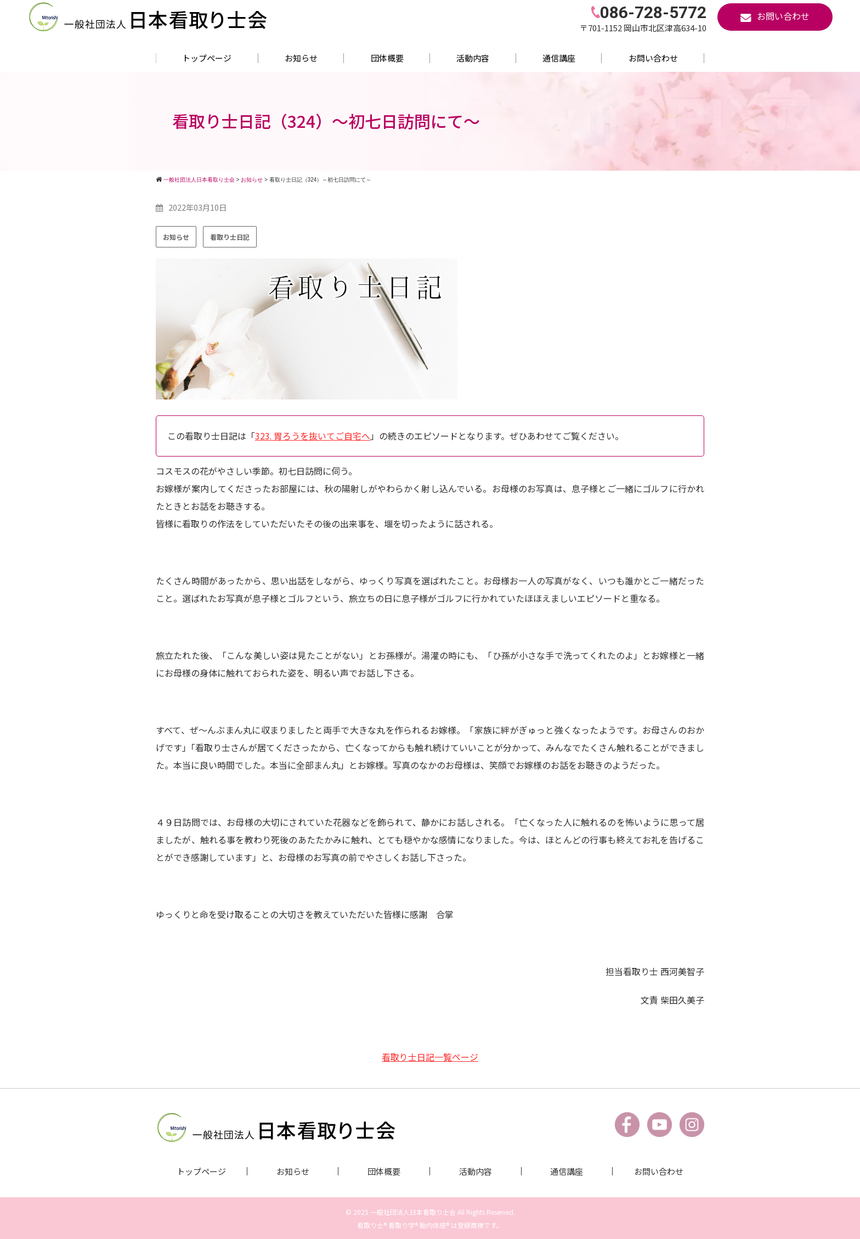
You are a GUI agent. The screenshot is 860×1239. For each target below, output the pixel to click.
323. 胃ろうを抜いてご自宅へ (313, 435)
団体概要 (387, 58)
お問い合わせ (653, 58)
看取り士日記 (230, 236)
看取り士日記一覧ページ (430, 1056)
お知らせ (301, 58)
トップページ (206, 58)
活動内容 (472, 58)
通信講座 (558, 58)
